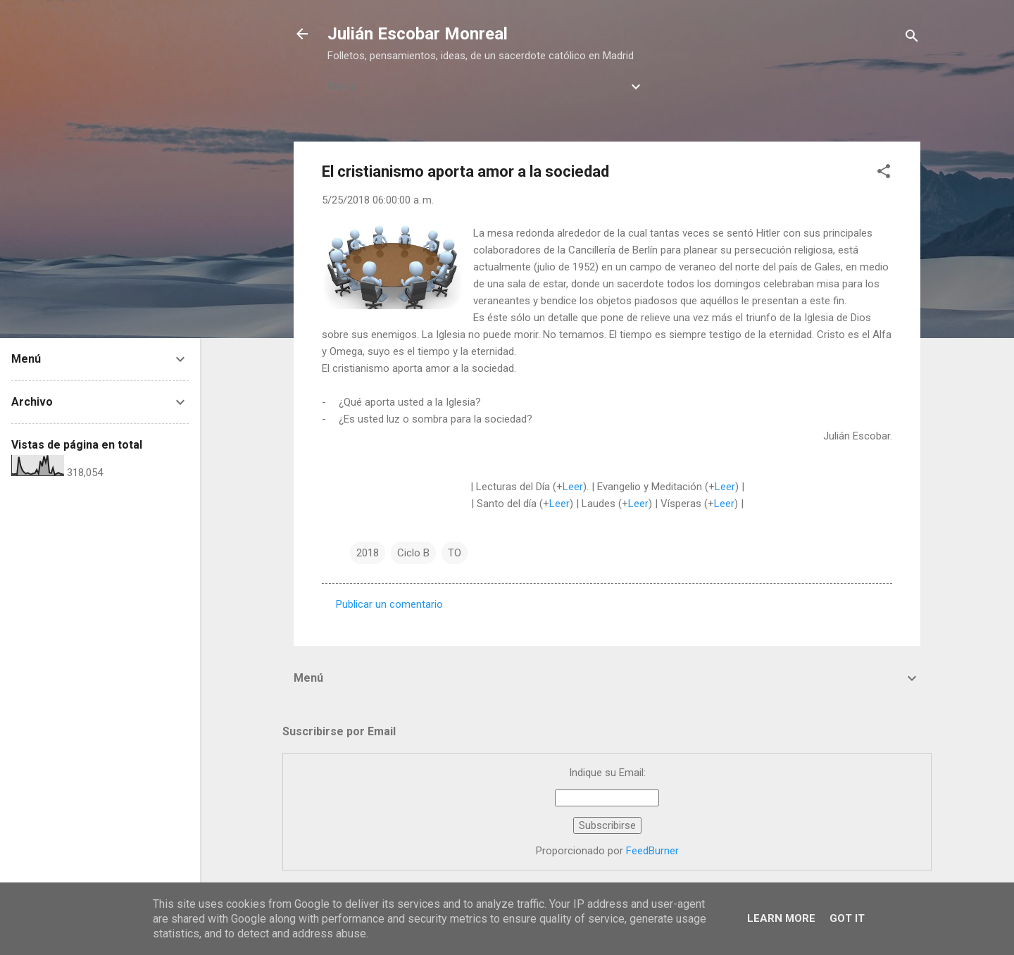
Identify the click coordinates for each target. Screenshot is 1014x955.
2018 (367, 553)
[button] (883, 174)
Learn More (781, 918)
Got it (847, 918)
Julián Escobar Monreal (417, 34)
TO (454, 553)
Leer (573, 486)
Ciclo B (413, 553)
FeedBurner (652, 850)
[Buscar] (911, 38)
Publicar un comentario (389, 604)
